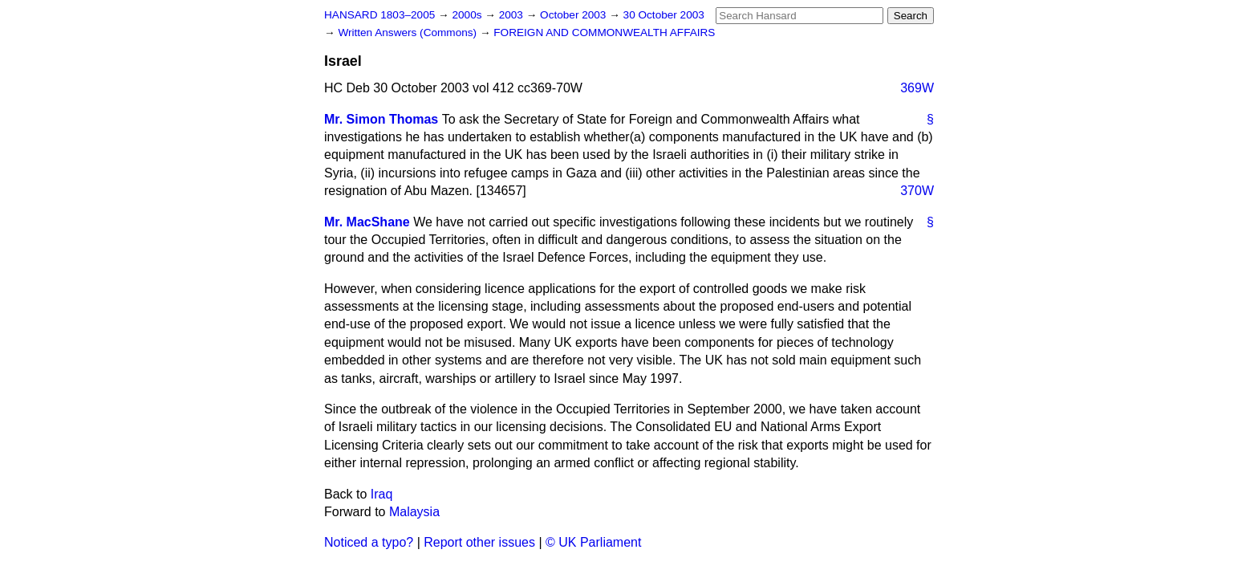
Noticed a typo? (368, 542)
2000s (468, 15)
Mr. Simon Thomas (381, 119)
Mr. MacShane (367, 222)
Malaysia (414, 512)
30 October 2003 (663, 15)
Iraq (382, 494)
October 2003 (574, 15)
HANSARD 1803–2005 (379, 15)
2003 (512, 15)
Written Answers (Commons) (409, 32)
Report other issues (479, 542)
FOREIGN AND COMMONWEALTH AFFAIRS (604, 32)
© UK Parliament (593, 542)
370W (917, 190)
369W (917, 88)
